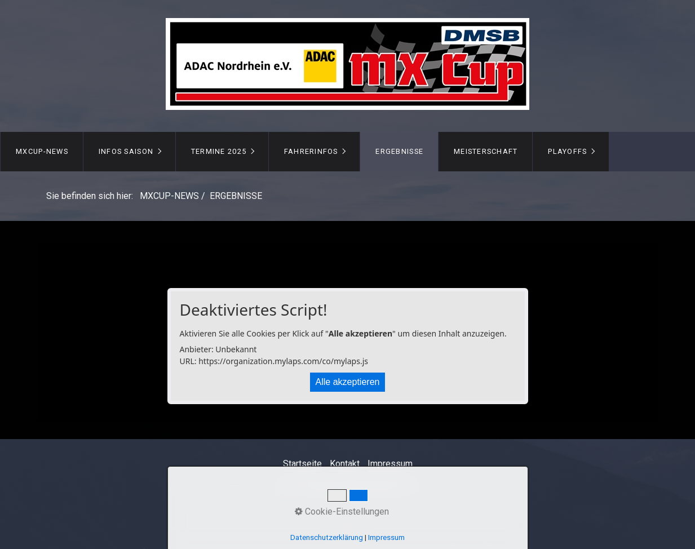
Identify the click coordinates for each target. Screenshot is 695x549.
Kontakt (345, 463)
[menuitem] (42, 151)
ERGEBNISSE (399, 151)
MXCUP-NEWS (42, 151)
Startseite (302, 463)
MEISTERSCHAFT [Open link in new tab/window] (486, 151)
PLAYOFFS (567, 151)
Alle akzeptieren (348, 382)
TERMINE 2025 (218, 151)
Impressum (390, 463)
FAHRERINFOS (311, 151)
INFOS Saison (126, 151)
